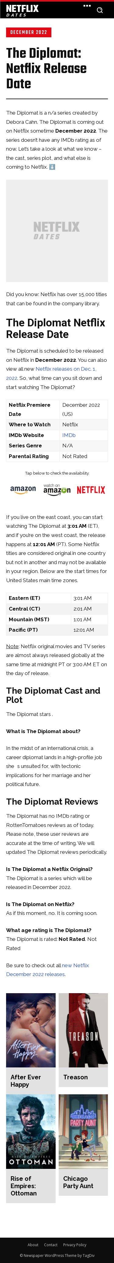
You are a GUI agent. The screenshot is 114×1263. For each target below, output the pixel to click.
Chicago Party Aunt (78, 1182)
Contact (50, 1244)
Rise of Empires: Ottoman (24, 1186)
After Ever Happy (26, 1081)
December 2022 (28, 32)
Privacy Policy (74, 1244)
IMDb (69, 435)
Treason (75, 1077)
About (33, 1244)
